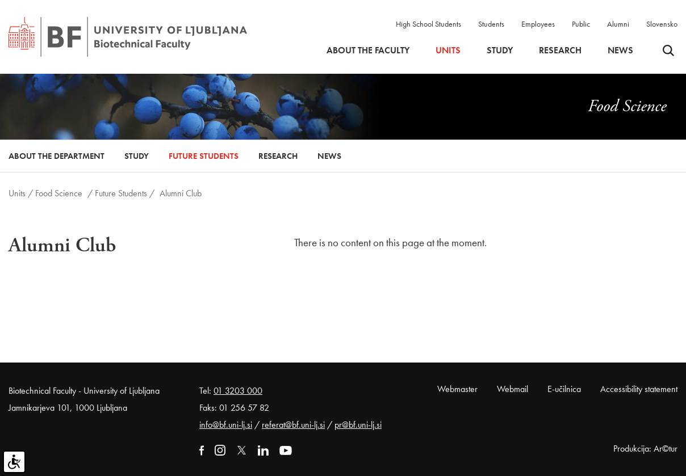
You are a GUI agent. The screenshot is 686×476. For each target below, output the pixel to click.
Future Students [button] (204, 156)
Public (581, 24)
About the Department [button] (56, 156)
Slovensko (661, 24)
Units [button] (448, 50)
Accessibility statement (638, 389)
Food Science (58, 193)
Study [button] (500, 50)
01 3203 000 (238, 391)
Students (491, 24)
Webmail (512, 389)
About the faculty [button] (368, 50)
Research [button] (560, 50)
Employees (538, 24)
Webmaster (457, 389)
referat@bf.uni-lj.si (293, 425)
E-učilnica (564, 389)
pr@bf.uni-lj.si (358, 425)
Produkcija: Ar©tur (645, 448)
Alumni (618, 24)
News (620, 50)
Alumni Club (181, 193)
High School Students (428, 24)
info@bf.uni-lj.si (225, 425)
